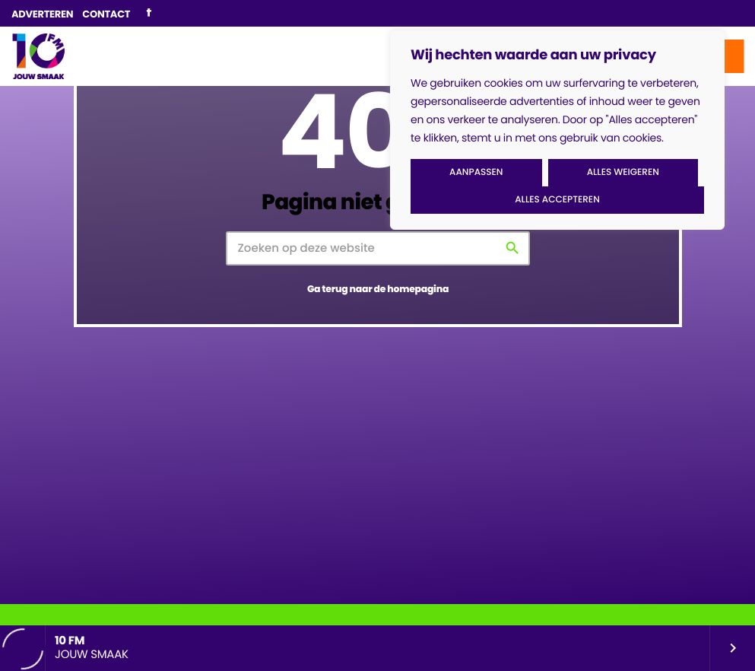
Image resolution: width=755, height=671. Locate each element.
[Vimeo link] (38, 56)
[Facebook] (148, 13)
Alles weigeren (623, 172)
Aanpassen (476, 172)
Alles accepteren (557, 199)
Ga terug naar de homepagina (378, 289)
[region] (557, 130)
